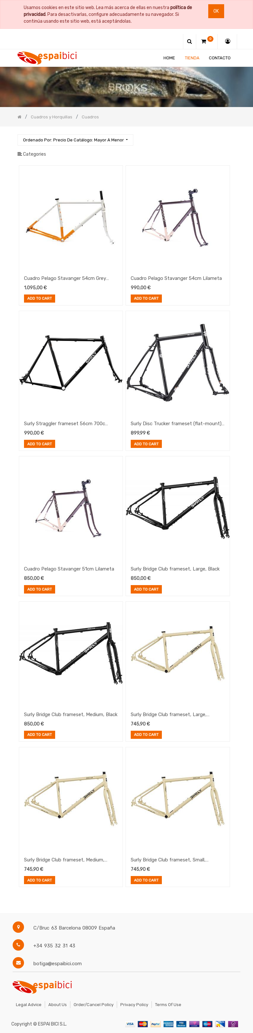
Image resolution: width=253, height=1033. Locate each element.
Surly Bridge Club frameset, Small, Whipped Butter (168, 860)
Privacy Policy (134, 1004)
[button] (75, 140)
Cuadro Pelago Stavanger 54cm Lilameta (176, 278)
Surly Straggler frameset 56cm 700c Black (64, 424)
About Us (57, 1004)
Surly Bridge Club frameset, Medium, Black (70, 714)
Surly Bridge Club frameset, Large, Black (175, 569)
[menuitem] (169, 58)
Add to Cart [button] (39, 299)
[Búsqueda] (230, 137)
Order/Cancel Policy (94, 1004)
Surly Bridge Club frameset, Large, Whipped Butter (169, 715)
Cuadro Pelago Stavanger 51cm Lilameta (69, 569)
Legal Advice (29, 1004)
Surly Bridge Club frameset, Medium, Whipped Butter (64, 860)
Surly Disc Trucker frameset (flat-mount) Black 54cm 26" (176, 424)
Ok (216, 11)
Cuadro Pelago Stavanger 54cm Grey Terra (65, 278)
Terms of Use (168, 1004)
